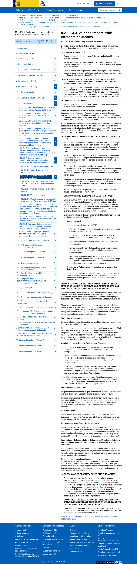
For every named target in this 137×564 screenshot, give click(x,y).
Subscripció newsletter (52, 551)
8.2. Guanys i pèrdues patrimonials (32, 20)
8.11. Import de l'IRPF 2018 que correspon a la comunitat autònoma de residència (36, 312)
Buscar (73, 530)
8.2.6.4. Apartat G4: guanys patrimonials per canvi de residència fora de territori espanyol (35, 123)
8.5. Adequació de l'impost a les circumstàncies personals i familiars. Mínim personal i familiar (31, 281)
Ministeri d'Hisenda (105, 530)
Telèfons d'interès (50, 533)
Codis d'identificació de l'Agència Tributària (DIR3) (27, 555)
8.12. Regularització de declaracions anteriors (32, 318)
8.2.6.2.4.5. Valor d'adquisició (33, 195)
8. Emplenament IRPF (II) (97, 18)
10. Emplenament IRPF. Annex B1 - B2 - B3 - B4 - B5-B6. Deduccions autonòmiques (34, 335)
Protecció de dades (23, 542)
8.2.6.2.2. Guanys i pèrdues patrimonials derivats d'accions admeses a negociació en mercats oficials (38, 218)
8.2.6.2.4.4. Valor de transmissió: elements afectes (38, 190)
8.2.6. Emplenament (57, 20)
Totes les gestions (76, 10)
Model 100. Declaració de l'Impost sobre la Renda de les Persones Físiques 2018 (51, 18)
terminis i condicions (94, 483)
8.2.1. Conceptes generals (28, 263)
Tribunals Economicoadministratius (108, 540)
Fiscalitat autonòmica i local (109, 534)
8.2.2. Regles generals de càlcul (31, 257)
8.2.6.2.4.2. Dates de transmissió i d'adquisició (35, 171)
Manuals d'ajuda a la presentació (64, 16)
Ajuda (24, 16)
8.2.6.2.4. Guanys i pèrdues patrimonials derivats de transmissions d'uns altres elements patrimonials (59, 27)
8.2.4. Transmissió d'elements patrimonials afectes (30, 246)
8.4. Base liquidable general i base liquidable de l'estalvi (31, 274)
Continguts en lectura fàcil (80, 536)
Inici (17, 16)
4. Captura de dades (24, 64)
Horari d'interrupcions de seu (82, 542)
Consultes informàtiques (80, 533)
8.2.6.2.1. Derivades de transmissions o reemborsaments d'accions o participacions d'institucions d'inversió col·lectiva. (37, 226)
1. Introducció (21, 49)
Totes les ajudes (77, 552)
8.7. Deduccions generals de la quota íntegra (35, 293)
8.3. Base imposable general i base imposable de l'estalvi (31, 269)
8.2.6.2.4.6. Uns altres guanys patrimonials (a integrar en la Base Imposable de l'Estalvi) (39, 200)
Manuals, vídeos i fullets (38, 16)
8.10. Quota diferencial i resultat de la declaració (36, 307)
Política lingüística (22, 546)
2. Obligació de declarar (26, 53)
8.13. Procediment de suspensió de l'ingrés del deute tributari (36, 323)
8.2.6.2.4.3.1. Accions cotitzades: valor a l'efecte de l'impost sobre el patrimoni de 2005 (38, 183)
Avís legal (19, 536)
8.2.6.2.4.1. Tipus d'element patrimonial (37, 166)
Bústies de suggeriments (53, 539)
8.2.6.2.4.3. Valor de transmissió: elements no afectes (34, 177)
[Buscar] (108, 10)
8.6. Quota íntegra (24, 287)
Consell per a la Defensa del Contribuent (109, 545)
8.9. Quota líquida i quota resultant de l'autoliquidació (32, 302)
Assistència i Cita (50, 530)
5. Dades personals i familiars (28, 70)
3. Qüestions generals (25, 59)
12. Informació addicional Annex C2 (30, 346)
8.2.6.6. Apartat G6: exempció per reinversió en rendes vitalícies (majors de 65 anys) (37, 109)
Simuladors (75, 549)
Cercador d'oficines (50, 536)
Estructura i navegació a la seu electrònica (26, 550)
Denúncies (47, 548)
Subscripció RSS (50, 554)
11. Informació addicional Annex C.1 (31, 340)
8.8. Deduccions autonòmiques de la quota (34, 297)
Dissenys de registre (78, 539)
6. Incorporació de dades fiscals (29, 75)
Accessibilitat (20, 530)
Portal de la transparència (109, 552)
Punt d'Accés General (108, 549)
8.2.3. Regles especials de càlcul (31, 252)
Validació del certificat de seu (27, 539)
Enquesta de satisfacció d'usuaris (52, 544)
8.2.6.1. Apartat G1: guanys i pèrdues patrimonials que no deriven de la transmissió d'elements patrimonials (34, 234)
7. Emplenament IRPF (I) (26, 81)
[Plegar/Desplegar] (55, 58)
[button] (120, 3)
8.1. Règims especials (26, 92)
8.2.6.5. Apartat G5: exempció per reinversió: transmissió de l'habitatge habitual (34, 115)
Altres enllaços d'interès (107, 555)
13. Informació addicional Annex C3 (30, 351)
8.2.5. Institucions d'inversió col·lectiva (33, 240)
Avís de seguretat (22, 533)
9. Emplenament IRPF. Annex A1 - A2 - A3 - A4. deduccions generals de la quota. (33, 329)
